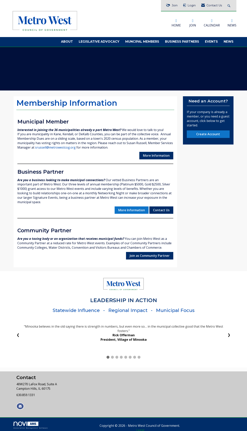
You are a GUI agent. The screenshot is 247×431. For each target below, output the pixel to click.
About (67, 40)
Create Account (208, 133)
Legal (161, 424)
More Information (156, 154)
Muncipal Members (142, 40)
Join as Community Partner (150, 254)
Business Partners (182, 40)
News (228, 40)
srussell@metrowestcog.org (55, 146)
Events (211, 40)
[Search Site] (229, 5)
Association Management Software (31, 424)
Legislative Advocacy (99, 40)
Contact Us (161, 209)
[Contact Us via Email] (20, 405)
